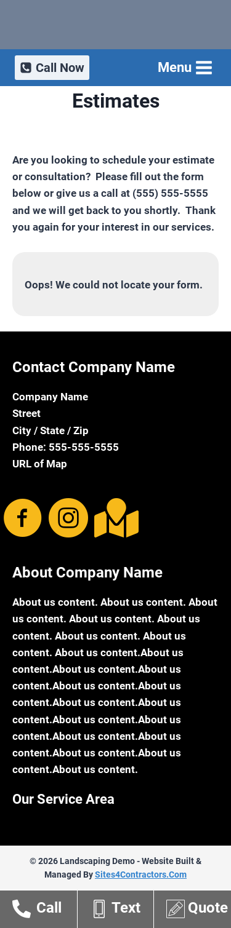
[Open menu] (184, 67)
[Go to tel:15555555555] (44, 911)
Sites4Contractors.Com (141, 874)
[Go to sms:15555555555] (121, 911)
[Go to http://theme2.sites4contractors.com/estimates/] (198, 911)
